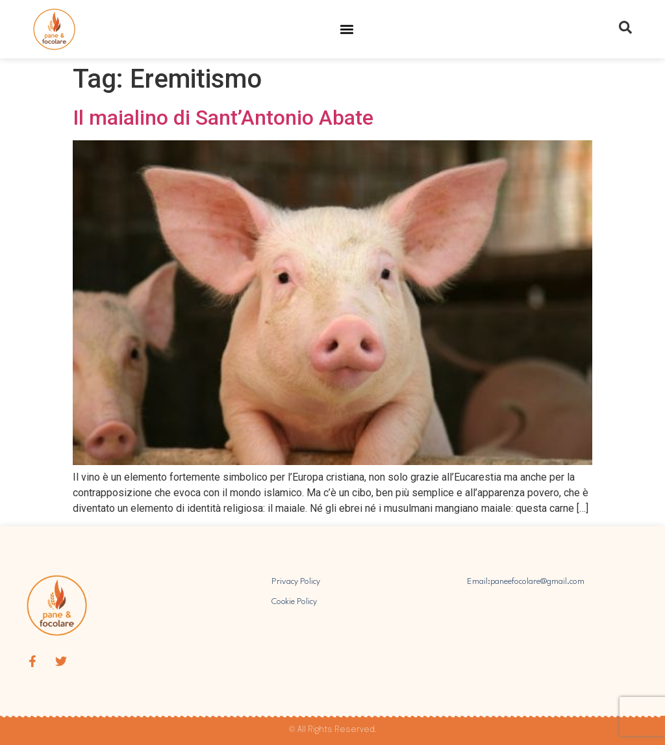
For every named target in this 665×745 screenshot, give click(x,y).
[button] (347, 29)
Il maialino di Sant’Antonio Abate (223, 117)
